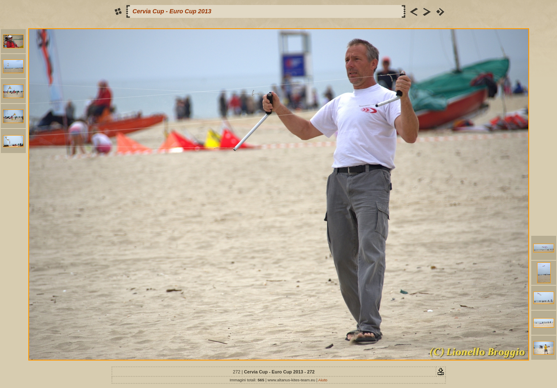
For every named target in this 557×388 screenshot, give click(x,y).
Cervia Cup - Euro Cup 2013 (172, 11)
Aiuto (322, 380)
